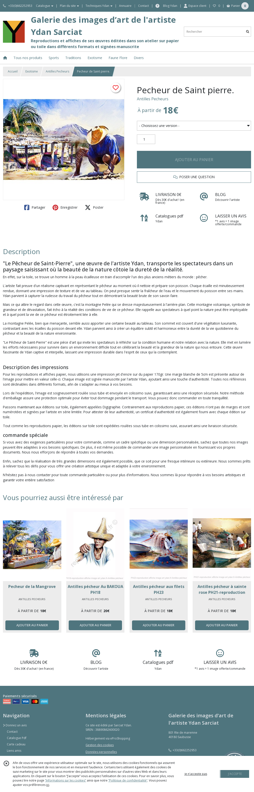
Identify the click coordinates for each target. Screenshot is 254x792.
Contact (143, 6)
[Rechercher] (247, 31)
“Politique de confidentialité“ (127, 780)
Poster (94, 207)
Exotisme (31, 71)
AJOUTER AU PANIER (194, 159)
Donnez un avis (15, 725)
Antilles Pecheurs (57, 71)
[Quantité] (146, 139)
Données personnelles (101, 752)
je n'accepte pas (196, 774)
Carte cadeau (16, 744)
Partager (34, 207)
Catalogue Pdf (16, 738)
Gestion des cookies (100, 745)
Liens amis (14, 751)
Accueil (13, 71)
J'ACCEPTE (235, 774)
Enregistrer (65, 207)
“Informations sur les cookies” (65, 780)
